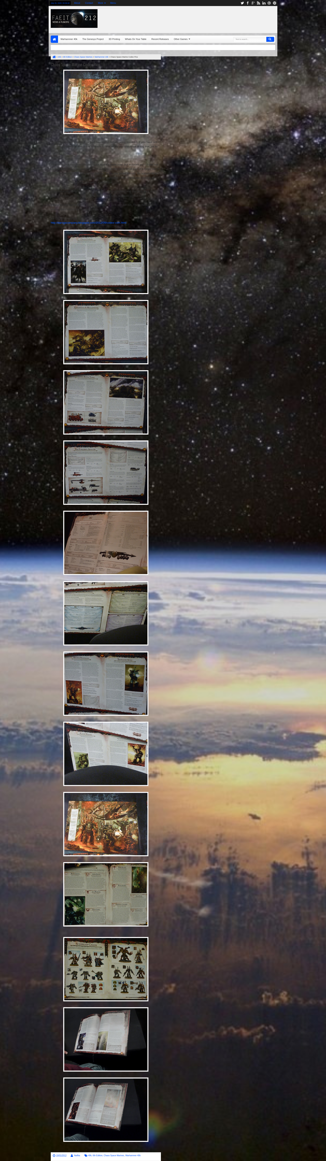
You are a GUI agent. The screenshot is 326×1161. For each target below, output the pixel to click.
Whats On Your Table (135, 39)
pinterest (274, 3)
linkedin (264, 3)
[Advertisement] (225, 18)
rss (258, 3)
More (100, 3)
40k (89, 1155)
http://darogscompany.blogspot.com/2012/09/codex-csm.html (88, 222)
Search (270, 39)
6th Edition (97, 1155)
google (253, 3)
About (77, 3)
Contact (89, 3)
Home (54, 39)
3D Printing (114, 39)
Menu (113, 3)
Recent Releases (160, 39)
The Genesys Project (93, 39)
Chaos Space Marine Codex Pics (75, 64)
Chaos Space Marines (114, 1155)
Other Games (181, 39)
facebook (247, 3)
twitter (242, 3)
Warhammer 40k (69, 39)
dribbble (269, 3)
